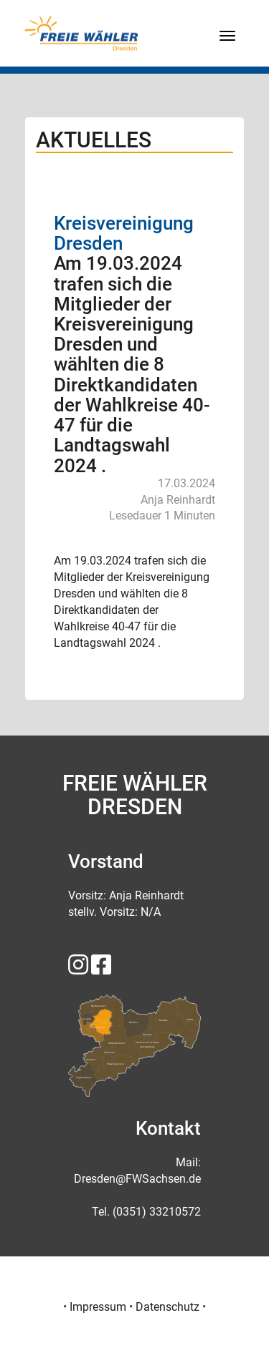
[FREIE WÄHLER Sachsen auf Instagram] (78, 969)
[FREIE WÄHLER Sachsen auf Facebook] (101, 969)
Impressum (98, 1307)
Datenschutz (167, 1307)
